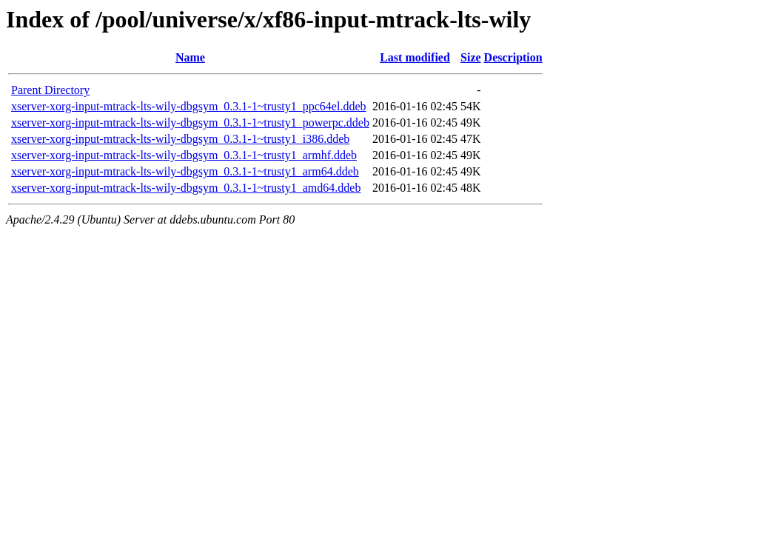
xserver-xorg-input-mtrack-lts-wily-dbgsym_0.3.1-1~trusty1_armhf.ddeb (184, 155)
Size (470, 57)
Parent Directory (50, 90)
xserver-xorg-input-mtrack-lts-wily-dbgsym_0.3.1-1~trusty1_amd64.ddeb (185, 187)
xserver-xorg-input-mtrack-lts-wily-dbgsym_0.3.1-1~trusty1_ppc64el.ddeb (188, 106)
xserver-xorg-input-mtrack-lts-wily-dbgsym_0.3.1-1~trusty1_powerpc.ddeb (190, 122)
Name (190, 57)
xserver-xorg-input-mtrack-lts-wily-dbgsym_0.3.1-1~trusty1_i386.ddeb (180, 139)
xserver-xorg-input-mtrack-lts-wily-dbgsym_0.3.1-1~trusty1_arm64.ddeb (185, 171)
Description (513, 57)
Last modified (415, 57)
